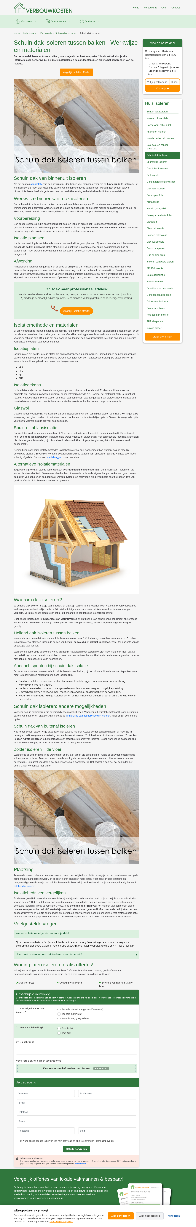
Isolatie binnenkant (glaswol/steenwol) (82, 1009)
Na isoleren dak (155, 281)
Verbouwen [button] (24, 21)
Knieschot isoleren (156, 131)
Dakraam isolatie (156, 188)
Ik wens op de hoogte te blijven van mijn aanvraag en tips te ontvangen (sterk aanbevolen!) (67, 1140)
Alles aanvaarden (120, 1215)
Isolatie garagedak (156, 208)
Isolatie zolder (154, 328)
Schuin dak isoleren (65, 33)
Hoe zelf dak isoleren (158, 315)
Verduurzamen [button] (56, 21)
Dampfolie (152, 222)
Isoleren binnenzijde (157, 118)
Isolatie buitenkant (71, 1014)
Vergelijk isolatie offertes (76, 72)
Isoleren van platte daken (160, 261)
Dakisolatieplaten (156, 248)
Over (164, 7)
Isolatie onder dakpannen (160, 138)
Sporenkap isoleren (157, 162)
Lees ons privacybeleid (61, 1221)
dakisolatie (37, 184)
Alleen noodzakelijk (149, 1215)
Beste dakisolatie (156, 275)
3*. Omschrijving (25, 1042)
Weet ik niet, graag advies (75, 1018)
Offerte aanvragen (76, 1149)
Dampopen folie (155, 195)
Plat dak (66, 1033)
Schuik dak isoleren (89, 33)
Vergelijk (162, 88)
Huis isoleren (30, 33)
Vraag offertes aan (162, 336)
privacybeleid (80, 1164)
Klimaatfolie (153, 202)
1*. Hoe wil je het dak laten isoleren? (30, 1010)
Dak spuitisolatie (155, 241)
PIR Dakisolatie (155, 268)
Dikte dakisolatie (155, 228)
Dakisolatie (46, 33)
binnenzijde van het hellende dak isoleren (88, 715)
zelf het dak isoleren (24, 886)
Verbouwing (150, 7)
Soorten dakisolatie (157, 235)
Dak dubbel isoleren (157, 168)
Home (136, 7)
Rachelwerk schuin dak (159, 125)
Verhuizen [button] (88, 21)
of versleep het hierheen (66, 1068)
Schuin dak (67, 1028)
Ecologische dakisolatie (159, 215)
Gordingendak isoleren (159, 295)
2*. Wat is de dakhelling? (29, 1027)
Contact (175, 7)
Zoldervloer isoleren (157, 301)
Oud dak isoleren (156, 255)
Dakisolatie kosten (156, 308)
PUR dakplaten (155, 321)
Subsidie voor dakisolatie (160, 288)
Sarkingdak (153, 175)
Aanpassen (174, 1215)
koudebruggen (54, 457)
